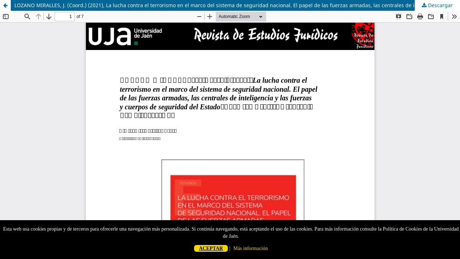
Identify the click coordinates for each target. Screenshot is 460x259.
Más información (250, 248)
